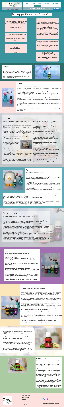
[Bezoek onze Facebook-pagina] (44, 399)
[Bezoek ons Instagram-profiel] (47, 399)
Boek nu (56, 8)
